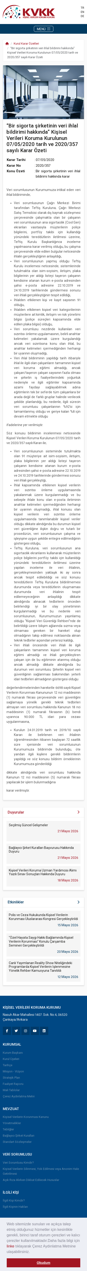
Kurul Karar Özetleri (26, 43)
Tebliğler (8, 1129)
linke (10, 1246)
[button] (31, 1252)
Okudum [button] (43, 1263)
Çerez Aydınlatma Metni (19, 1096)
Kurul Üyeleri (11, 1059)
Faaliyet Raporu (13, 1084)
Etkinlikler (16, 902)
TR (82, 7)
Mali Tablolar (11, 1090)
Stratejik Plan (11, 1077)
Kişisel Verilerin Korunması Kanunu (26, 1117)
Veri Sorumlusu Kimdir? (18, 1162)
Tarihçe (7, 1065)
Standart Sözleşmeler (17, 1142)
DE (82, 16)
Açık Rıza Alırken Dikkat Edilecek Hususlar (31, 1180)
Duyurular (16, 812)
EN (82, 12)
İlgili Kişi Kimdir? (14, 1200)
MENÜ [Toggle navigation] (43, 29)
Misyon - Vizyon (13, 1071)
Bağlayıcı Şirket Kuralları (18, 1135)
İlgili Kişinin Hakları (15, 1206)
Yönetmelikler (12, 1123)
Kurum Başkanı (13, 1052)
